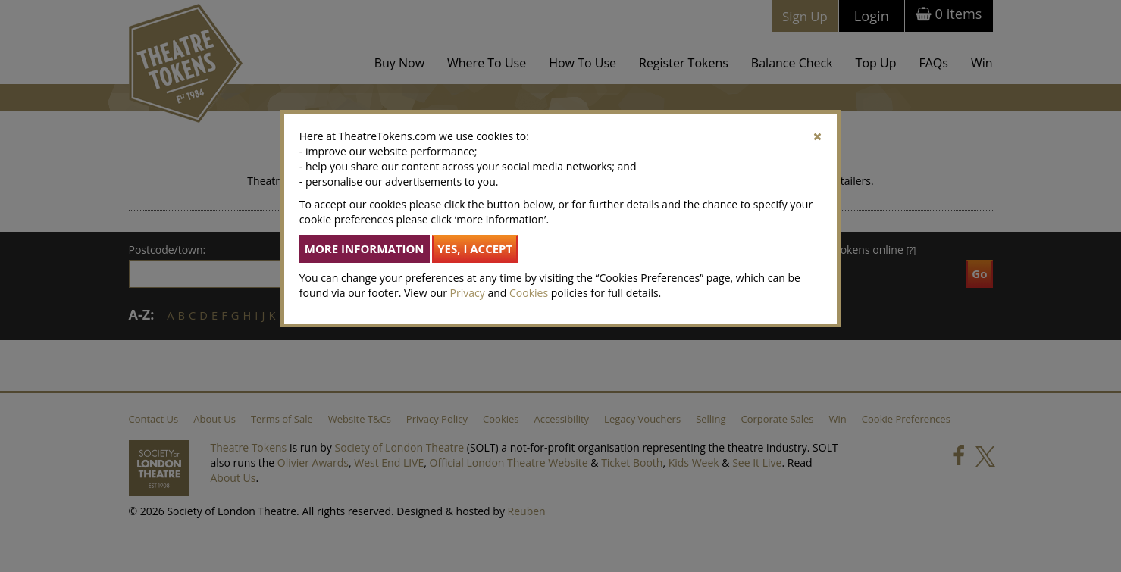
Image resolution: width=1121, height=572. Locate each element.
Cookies (528, 293)
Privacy (467, 293)
